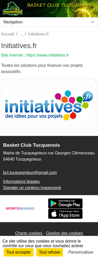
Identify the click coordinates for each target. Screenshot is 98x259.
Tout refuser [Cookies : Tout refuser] (49, 252)
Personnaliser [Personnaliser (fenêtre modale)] (81, 252)
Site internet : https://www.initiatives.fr (35, 55)
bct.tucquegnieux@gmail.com (30, 172)
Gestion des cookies (64, 233)
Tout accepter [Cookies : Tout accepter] (18, 252)
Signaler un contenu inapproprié (32, 188)
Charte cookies (28, 233)
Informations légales (21, 181)
